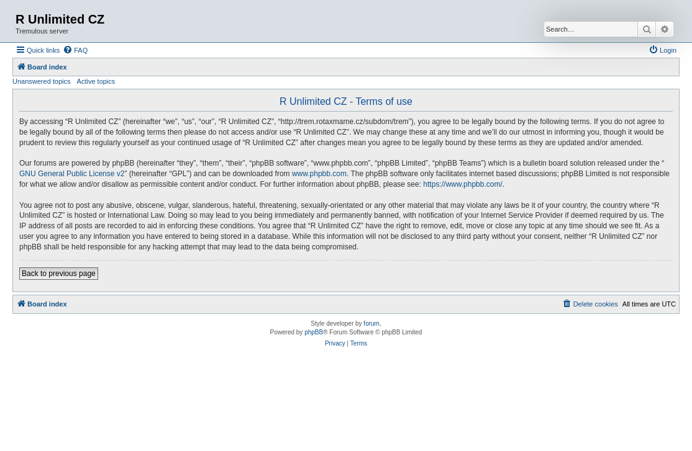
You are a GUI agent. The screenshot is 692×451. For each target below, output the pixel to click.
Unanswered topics (41, 81)
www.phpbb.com (319, 173)
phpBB (313, 332)
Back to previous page (59, 273)
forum (371, 323)
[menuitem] (75, 50)
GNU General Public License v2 (71, 173)
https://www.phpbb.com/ (462, 184)
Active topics (96, 81)
